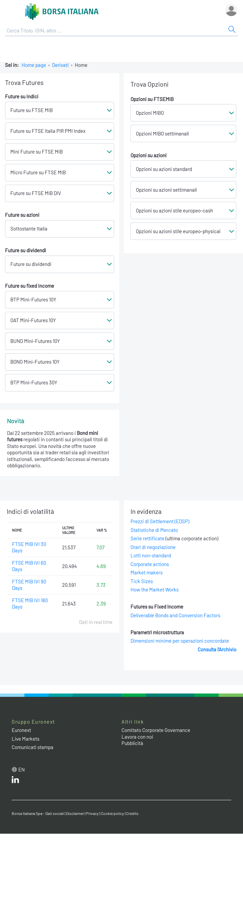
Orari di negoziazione (153, 547)
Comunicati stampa (32, 747)
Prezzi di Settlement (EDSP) (160, 521)
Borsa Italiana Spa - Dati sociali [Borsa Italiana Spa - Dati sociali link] (38, 813)
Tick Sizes (142, 581)
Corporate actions (150, 564)
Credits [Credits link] (132, 813)
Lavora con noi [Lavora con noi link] (137, 737)
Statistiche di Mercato (154, 530)
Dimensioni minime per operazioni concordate (180, 641)
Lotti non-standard (151, 555)
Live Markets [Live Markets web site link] (25, 739)
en (21, 769)
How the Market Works (155, 589)
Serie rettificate (148, 538)
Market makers (147, 572)
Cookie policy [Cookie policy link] (112, 813)
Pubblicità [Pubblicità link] (132, 743)
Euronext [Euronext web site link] (21, 730)
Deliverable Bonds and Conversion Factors (175, 615)
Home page (34, 65)
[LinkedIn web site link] (15, 781)
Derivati (60, 65)
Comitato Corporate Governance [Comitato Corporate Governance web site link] (155, 730)
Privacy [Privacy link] (92, 813)
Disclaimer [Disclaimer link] (75, 813)
